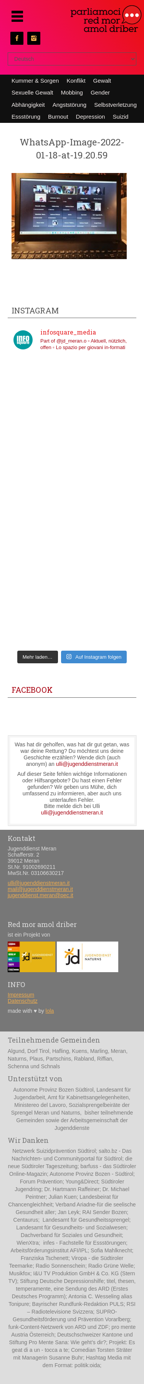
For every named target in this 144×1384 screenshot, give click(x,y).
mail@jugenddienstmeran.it (40, 889)
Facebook (32, 690)
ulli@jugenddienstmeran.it (87, 764)
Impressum (21, 995)
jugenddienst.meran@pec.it (40, 895)
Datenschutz (23, 1001)
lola (50, 1011)
